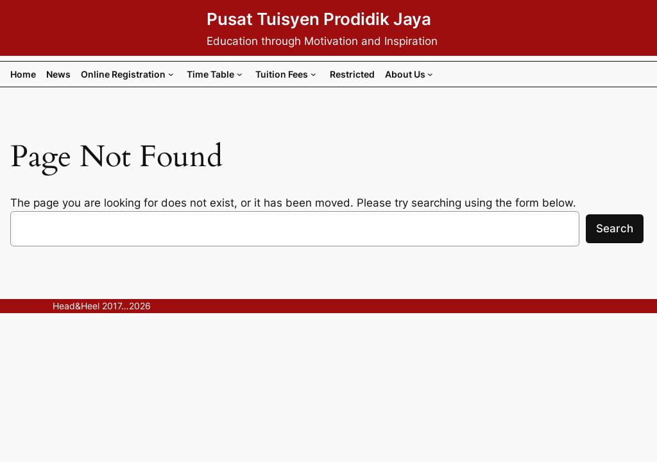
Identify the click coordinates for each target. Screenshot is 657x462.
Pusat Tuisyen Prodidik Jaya (319, 19)
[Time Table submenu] (240, 74)
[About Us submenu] (430, 74)
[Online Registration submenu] (171, 74)
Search (614, 228)
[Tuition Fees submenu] (313, 74)
